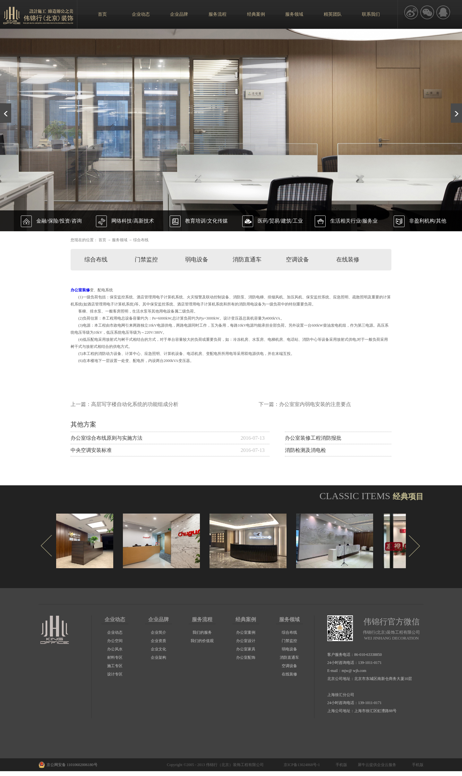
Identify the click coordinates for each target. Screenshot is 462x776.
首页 (102, 14)
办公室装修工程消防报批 (313, 438)
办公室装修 (80, 290)
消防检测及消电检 (305, 450)
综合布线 (141, 240)
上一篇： (124, 404)
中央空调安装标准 (91, 450)
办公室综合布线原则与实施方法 (106, 438)
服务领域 (119, 240)
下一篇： (305, 404)
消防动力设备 (109, 353)
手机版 (340, 765)
